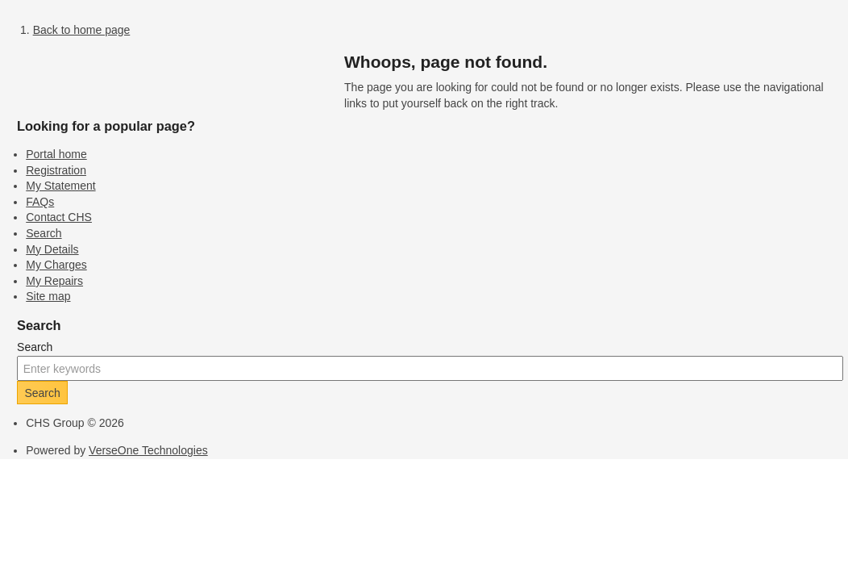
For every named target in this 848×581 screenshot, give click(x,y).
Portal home (56, 154)
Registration (56, 170)
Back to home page (82, 29)
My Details (52, 249)
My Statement (60, 185)
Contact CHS (59, 217)
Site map (48, 296)
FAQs (40, 201)
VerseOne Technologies (148, 450)
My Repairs (54, 280)
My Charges (56, 264)
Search (43, 233)
